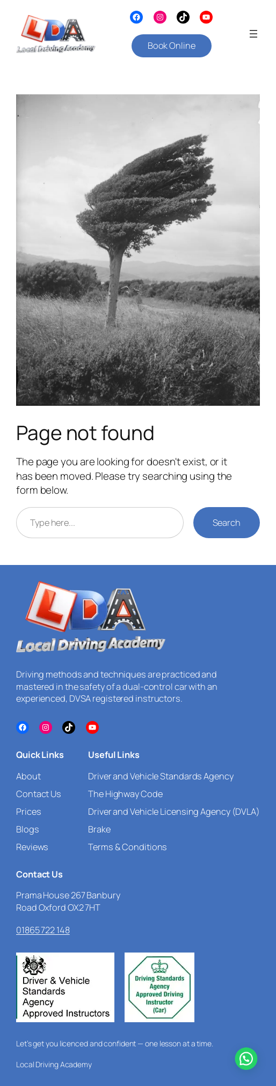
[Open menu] (253, 33)
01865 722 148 (43, 930)
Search (227, 523)
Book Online (171, 45)
